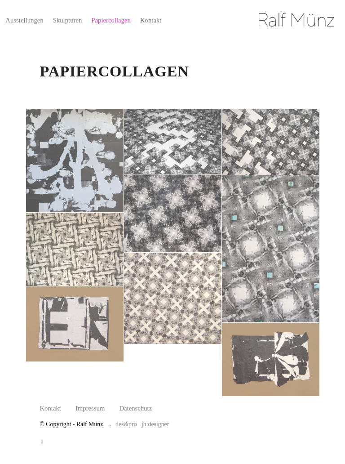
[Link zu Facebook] (42, 441)
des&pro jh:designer (142, 424)
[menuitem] (24, 20)
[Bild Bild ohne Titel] (75, 161)
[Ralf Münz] (297, 20)
